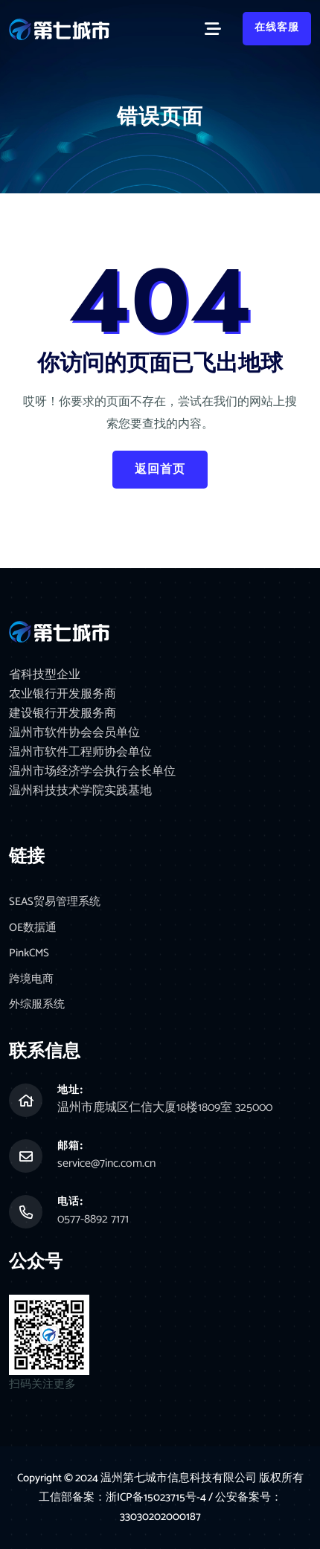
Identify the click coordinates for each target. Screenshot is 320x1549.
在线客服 (277, 27)
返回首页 (160, 470)
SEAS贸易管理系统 (54, 902)
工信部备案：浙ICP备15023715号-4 (123, 1497)
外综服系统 (37, 1005)
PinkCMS (29, 953)
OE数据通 (33, 928)
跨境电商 (31, 979)
